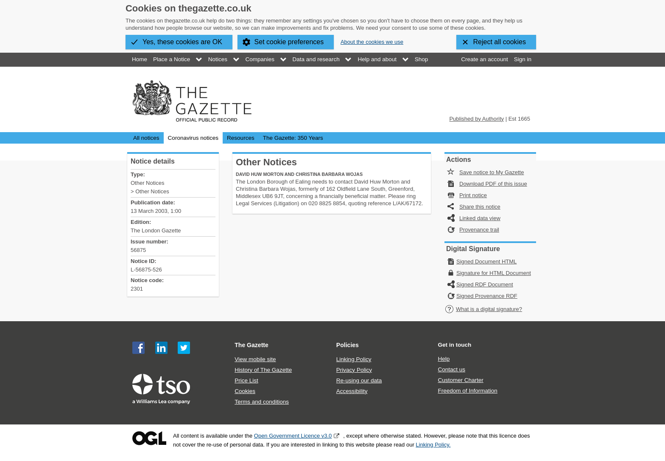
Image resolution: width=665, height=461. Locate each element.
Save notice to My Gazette (491, 172)
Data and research (316, 59)
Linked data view (479, 218)
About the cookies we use (372, 42)
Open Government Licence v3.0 (293, 436)
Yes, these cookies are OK (182, 41)
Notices (217, 59)
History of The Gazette (263, 370)
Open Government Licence (149, 438)
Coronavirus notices (193, 138)
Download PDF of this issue (493, 184)
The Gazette (251, 345)
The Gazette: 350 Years (293, 138)
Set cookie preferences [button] (289, 41)
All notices (146, 138)
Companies (260, 59)
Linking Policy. (433, 444)
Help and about (377, 59)
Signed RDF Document (484, 284)
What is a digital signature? (483, 309)
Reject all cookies (499, 41)
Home (139, 59)
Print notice (473, 195)
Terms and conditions (262, 402)
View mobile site (255, 359)
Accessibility (352, 391)
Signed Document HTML (486, 261)
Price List (246, 380)
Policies (347, 345)
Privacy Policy (354, 370)
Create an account (484, 59)
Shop (421, 59)
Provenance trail (479, 229)
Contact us (451, 369)
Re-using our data (359, 380)
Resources (240, 138)
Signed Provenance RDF (486, 296)
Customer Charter (460, 380)
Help (444, 359)
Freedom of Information (467, 390)
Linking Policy (354, 359)
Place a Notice (171, 59)
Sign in (522, 59)
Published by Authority (476, 119)
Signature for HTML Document (493, 273)
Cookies (245, 391)
